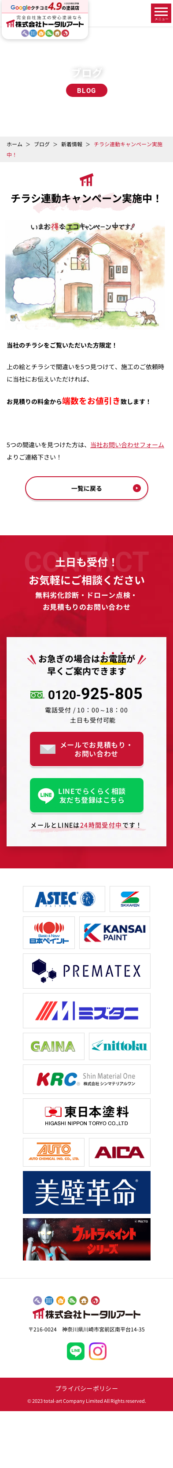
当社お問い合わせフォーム (127, 444)
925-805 (95, 695)
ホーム (14, 144)
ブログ (42, 144)
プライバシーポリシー (86, 1388)
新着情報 (71, 144)
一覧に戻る (86, 488)
